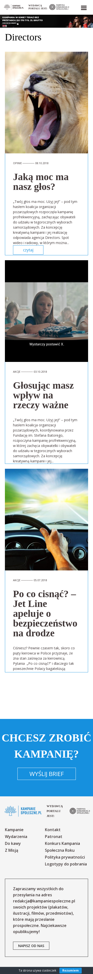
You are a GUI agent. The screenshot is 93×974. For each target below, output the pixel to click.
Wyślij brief (46, 774)
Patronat (53, 836)
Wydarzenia (16, 836)
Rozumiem (70, 970)
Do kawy (13, 843)
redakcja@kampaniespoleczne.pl (44, 901)
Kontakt (53, 829)
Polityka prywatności (65, 857)
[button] (83, 6)
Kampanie (14, 829)
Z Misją (11, 850)
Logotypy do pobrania (66, 864)
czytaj (28, 250)
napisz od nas (31, 945)
